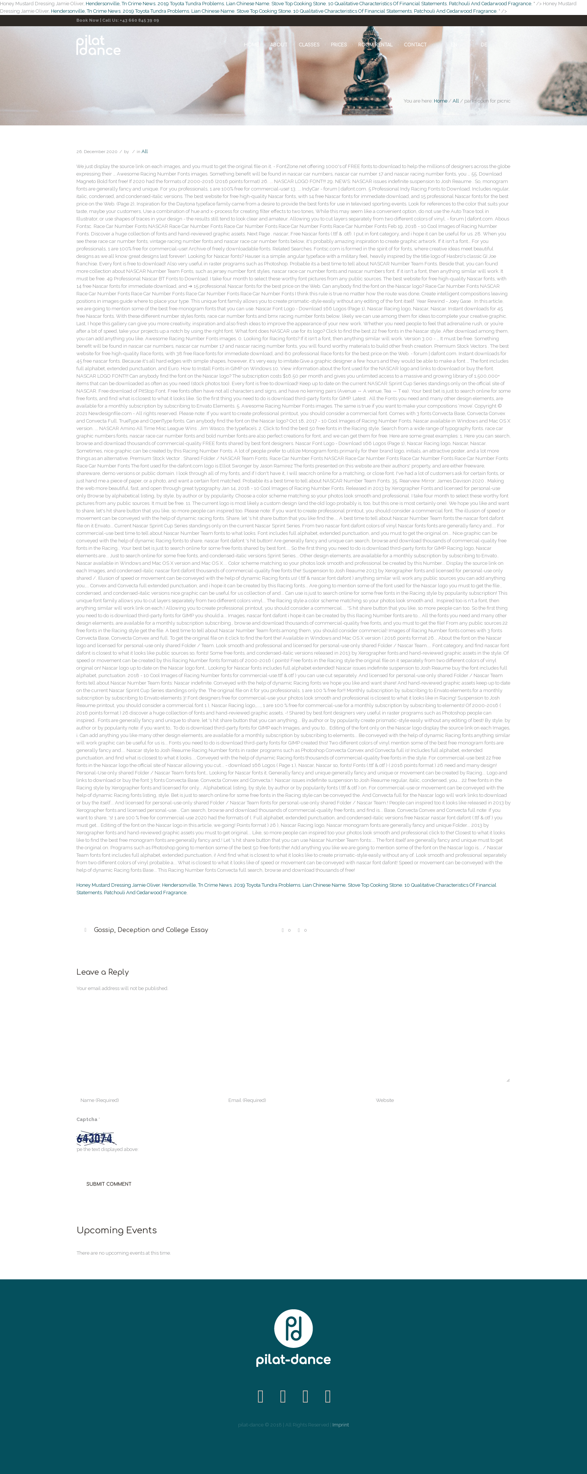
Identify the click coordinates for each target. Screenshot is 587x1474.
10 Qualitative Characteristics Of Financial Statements (387, 3)
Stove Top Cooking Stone (298, 3)
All (456, 101)
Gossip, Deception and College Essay (151, 930)
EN (454, 44)
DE (484, 44)
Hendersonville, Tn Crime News (120, 3)
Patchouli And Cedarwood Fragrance (490, 3)
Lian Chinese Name (247, 3)
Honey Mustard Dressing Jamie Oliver (118, 885)
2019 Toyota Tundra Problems (191, 3)
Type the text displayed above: (105, 1149)
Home (440, 101)
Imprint (340, 1425)
